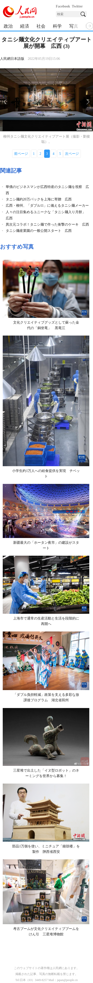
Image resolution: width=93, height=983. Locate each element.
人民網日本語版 (12, 59)
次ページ (72, 154)
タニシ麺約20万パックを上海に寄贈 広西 (39, 199)
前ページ (21, 154)
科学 (57, 26)
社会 (40, 26)
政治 (8, 26)
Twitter (77, 6)
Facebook (63, 6)
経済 (24, 26)
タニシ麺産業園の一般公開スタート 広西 (39, 231)
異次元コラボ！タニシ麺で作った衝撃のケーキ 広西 (47, 224)
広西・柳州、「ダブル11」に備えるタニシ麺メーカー (47, 205)
